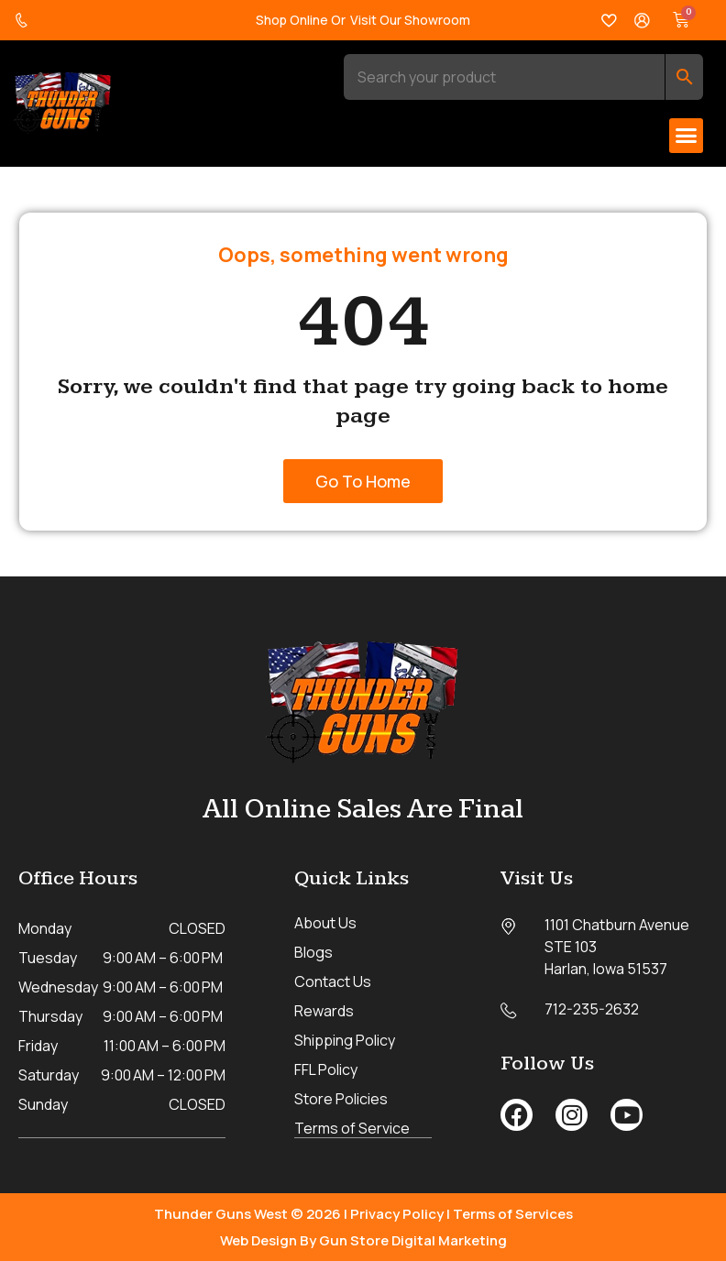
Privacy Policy (397, 1213)
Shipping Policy (344, 1040)
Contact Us (332, 981)
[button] (686, 135)
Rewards (324, 1011)
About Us (325, 923)
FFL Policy (326, 1069)
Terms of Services (513, 1213)
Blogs (313, 952)
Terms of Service (352, 1128)
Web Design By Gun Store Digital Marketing (363, 1239)
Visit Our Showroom (410, 19)
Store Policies (341, 1099)
